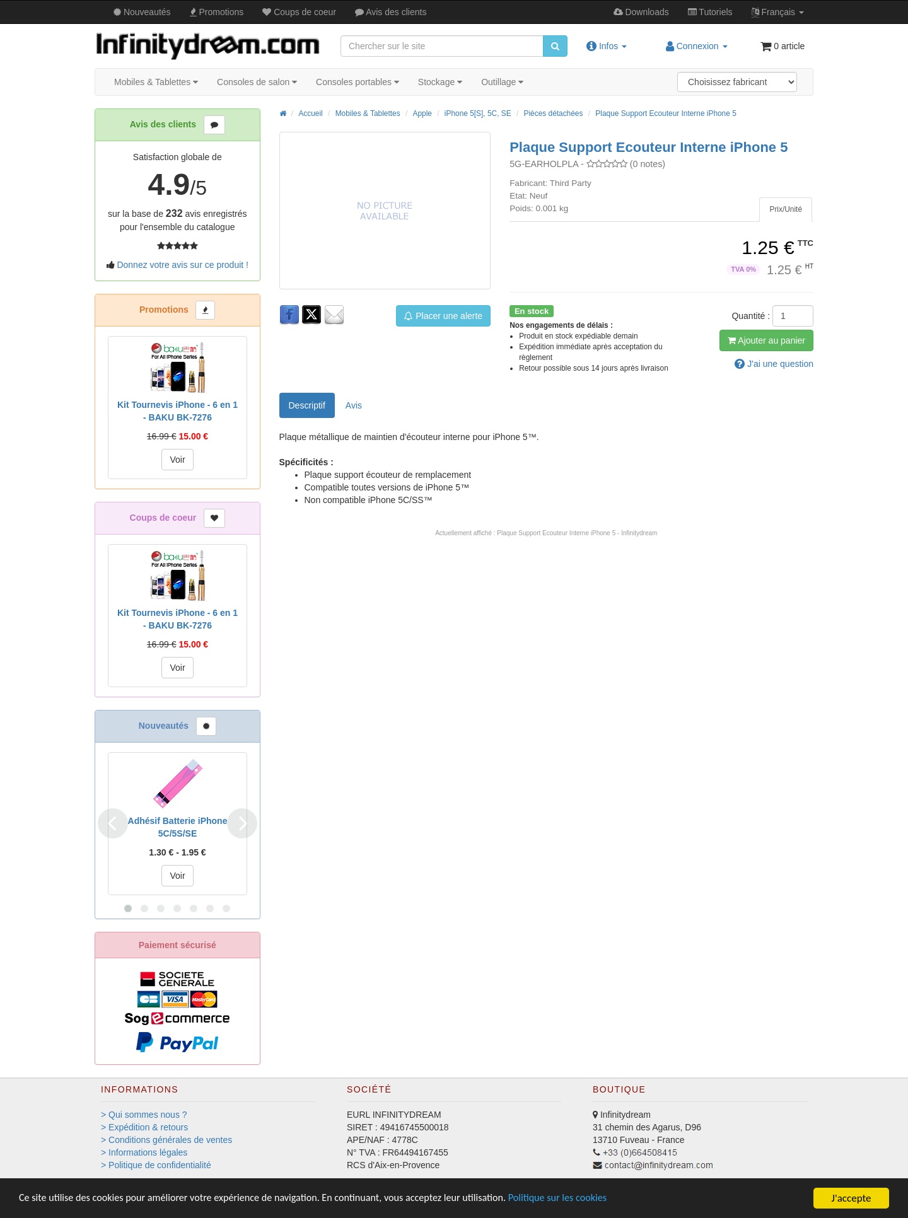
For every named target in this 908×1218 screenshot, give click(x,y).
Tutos (710, 12)
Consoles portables (357, 82)
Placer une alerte (443, 316)
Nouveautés (142, 12)
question (774, 364)
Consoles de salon (257, 82)
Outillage (502, 82)
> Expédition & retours (144, 1127)
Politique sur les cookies (587, 1198)
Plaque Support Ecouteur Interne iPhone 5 (665, 113)
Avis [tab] (354, 405)
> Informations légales (144, 1152)
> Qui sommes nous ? (144, 1115)
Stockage (440, 82)
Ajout (766, 340)
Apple (422, 113)
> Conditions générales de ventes (166, 1140)
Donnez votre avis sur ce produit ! (182, 265)
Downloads (641, 12)
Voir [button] (177, 460)
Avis (390, 12)
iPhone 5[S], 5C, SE (478, 113)
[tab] (785, 209)
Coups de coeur (299, 12)
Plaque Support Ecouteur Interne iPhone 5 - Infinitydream (577, 533)
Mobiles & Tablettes (156, 82)
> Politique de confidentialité (156, 1165)
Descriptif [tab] (307, 405)
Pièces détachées (553, 113)
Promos (217, 12)
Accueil (310, 113)
